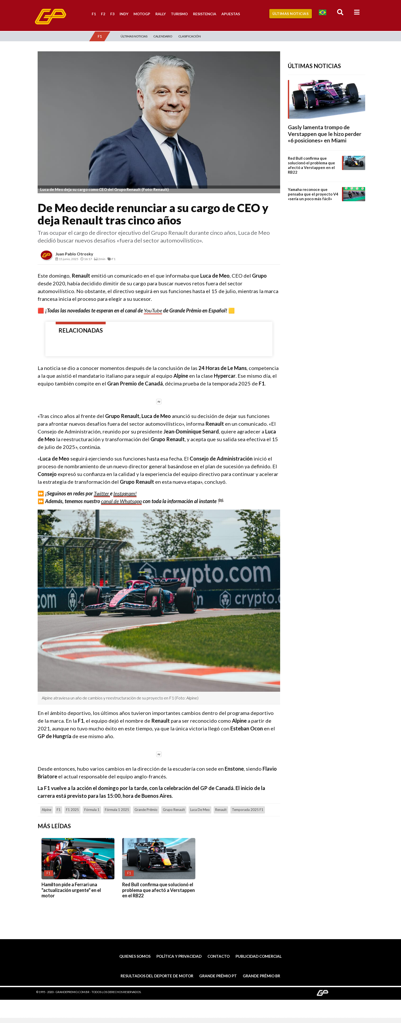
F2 (103, 14)
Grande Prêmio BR (261, 975)
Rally (160, 14)
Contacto (218, 956)
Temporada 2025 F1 (247, 810)
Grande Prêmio (146, 810)
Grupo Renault (174, 810)
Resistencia (204, 14)
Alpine (46, 810)
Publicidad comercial (259, 956)
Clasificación (189, 36)
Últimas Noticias (290, 13)
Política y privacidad (179, 956)
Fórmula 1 (91, 810)
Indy (124, 14)
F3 (112, 14)
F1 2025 (72, 810)
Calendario (162, 36)
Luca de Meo (200, 810)
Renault (221, 810)
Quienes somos (135, 956)
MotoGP (141, 14)
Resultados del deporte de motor (157, 975)
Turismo (179, 14)
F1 (94, 14)
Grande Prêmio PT (218, 975)
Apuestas (230, 14)
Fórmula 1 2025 (117, 810)
